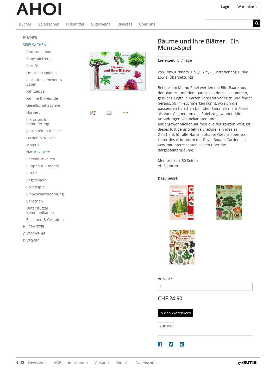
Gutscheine (101, 24)
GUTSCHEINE (34, 233)
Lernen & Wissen (41, 137)
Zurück (166, 325)
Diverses (124, 24)
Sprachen (34, 201)
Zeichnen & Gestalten (45, 219)
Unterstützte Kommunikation (40, 210)
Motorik (33, 144)
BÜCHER (30, 37)
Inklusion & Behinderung (37, 121)
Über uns (147, 24)
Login (225, 6)
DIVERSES (31, 240)
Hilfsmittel (75, 24)
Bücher (25, 24)
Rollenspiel (36, 187)
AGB (57, 362)
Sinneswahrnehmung (45, 194)
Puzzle (31, 172)
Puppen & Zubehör (42, 165)
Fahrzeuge (35, 91)
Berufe (32, 65)
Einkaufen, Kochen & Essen (44, 82)
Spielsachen (48, 24)
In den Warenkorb (175, 312)
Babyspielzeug (39, 58)
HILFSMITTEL (34, 226)
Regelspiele (36, 179)
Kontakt (122, 362)
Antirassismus (38, 51)
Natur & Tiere (38, 151)
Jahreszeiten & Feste (44, 130)
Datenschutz (147, 362)
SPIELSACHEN (34, 44)
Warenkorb (247, 6)
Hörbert (33, 112)
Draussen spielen (41, 72)
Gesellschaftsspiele (43, 105)
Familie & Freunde (42, 98)
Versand (102, 362)
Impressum (78, 362)
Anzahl (165, 278)
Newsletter (37, 362)
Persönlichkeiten (40, 158)
